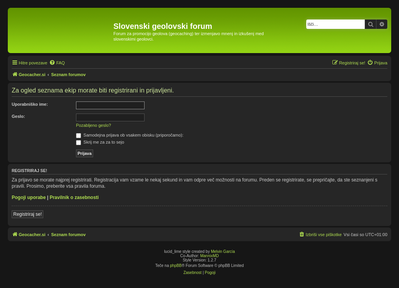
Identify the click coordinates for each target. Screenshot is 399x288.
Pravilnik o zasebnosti (74, 197)
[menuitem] (57, 63)
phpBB (176, 265)
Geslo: (18, 116)
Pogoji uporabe (29, 197)
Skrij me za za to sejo (100, 142)
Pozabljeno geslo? (93, 125)
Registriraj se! (27, 214)
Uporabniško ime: (30, 104)
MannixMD (209, 256)
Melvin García (223, 251)
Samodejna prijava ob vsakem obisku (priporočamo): (130, 135)
